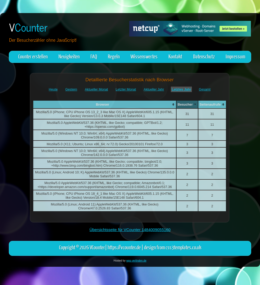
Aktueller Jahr (154, 89)
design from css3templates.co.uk (172, 247)
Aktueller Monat (96, 89)
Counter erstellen (33, 56)
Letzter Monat (126, 89)
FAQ (93, 56)
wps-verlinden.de (136, 260)
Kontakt (175, 56)
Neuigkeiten (69, 56)
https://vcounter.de (124, 247)
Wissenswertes (144, 56)
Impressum (235, 56)
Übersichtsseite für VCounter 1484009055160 (130, 229)
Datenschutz (204, 56)
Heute (53, 89)
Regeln (114, 56)
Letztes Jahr (181, 89)
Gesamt (205, 89)
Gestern (71, 89)
